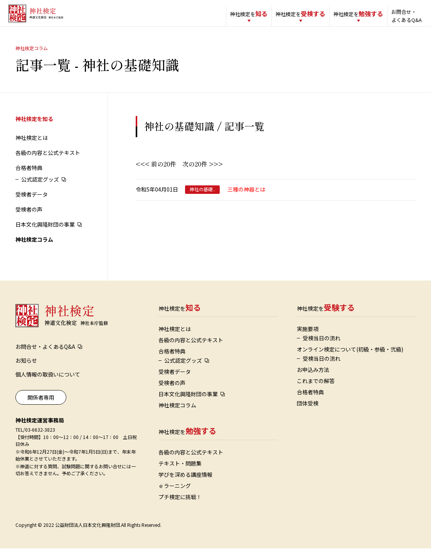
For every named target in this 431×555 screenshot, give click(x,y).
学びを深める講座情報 (185, 481)
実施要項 (307, 335)
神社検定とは (31, 144)
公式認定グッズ (40, 185)
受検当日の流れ (321, 344)
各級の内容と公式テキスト (47, 159)
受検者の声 (28, 216)
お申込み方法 (313, 376)
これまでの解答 (316, 387)
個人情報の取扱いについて (47, 381)
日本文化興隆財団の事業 (45, 231)
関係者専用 (40, 404)
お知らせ (26, 367)
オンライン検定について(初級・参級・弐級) (350, 355)
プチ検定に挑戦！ (180, 503)
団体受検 (307, 409)
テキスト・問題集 (180, 470)
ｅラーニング (174, 492)
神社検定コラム (34, 246)
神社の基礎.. (202, 196)
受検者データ (31, 201)
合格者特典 (28, 174)
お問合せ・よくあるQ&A (396, 16)
